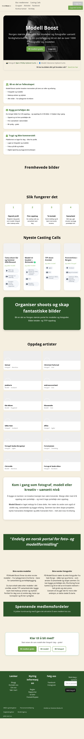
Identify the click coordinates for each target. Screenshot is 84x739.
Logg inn (77, 3)
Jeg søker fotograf (70, 263)
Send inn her (73, 67)
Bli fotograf (59, 649)
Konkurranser (21, 9)
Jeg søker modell (10, 266)
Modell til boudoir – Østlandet (29, 260)
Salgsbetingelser (8, 712)
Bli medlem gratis (35, 49)
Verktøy (31, 9)
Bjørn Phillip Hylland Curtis (26, 63)
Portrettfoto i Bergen (71, 259)
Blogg (13, 682)
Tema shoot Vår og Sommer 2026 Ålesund (11, 260)
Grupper (18, 5)
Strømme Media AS (57, 708)
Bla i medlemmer (22, 2)
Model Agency (22, 712)
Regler (32, 689)
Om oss (13, 687)
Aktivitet (27, 5)
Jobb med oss (7, 716)
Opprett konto (75, 7)
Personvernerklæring (27, 708)
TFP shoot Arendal (49, 259)
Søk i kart (13, 690)
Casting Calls (35, 2)
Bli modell (44, 649)
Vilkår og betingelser (9, 708)
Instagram (51, 685)
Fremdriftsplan (32, 697)
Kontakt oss (13, 685)
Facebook (36, 5)
